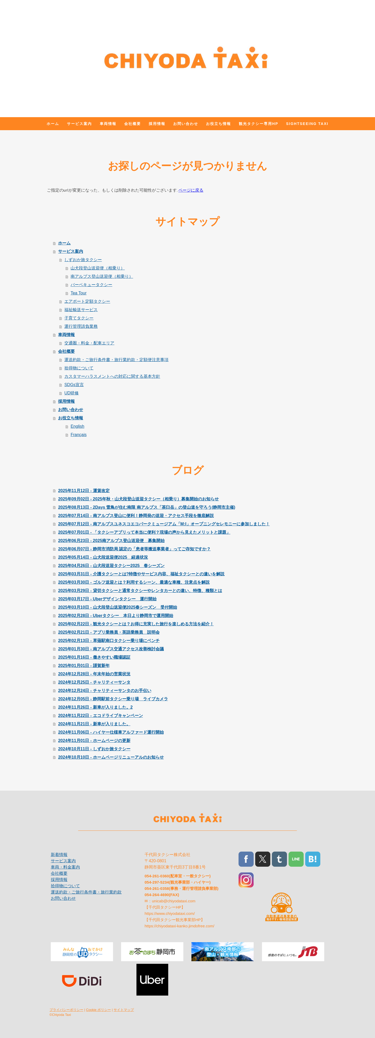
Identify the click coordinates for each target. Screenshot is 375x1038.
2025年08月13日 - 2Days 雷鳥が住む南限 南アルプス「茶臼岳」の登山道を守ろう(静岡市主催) (146, 507)
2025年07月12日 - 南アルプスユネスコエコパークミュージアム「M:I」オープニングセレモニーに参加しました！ (164, 524)
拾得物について (78, 368)
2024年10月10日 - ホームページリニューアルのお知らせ (111, 757)
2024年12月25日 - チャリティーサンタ (94, 682)
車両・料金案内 (65, 867)
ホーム (53, 124)
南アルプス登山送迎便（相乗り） (102, 276)
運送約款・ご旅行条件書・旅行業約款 (86, 892)
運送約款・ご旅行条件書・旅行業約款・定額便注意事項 (116, 359)
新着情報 (59, 854)
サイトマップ (124, 1010)
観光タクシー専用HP (258, 124)
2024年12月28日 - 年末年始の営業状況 (94, 674)
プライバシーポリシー (66, 1010)
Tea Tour (78, 293)
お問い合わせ (185, 124)
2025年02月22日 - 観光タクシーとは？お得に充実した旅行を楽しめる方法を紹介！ (136, 624)
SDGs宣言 (74, 384)
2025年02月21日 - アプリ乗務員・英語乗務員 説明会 (108, 632)
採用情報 (157, 124)
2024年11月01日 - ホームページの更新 (94, 740)
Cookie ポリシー (98, 1010)
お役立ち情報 (218, 124)
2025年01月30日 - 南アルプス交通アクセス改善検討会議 (111, 649)
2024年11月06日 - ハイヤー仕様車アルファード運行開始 (111, 732)
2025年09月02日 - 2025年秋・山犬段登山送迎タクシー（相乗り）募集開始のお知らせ (138, 499)
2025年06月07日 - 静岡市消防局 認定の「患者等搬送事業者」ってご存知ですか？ (134, 549)
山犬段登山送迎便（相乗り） (98, 268)
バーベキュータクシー (91, 284)
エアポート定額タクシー (87, 301)
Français (78, 434)
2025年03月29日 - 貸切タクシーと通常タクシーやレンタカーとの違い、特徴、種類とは (140, 590)
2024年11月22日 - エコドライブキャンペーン (100, 715)
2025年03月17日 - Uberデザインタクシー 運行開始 (107, 599)
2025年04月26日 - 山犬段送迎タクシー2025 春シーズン (111, 565)
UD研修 (71, 393)
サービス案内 (79, 124)
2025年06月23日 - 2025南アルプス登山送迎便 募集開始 (111, 540)
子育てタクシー (78, 318)
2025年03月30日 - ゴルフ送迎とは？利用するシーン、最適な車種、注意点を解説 (133, 582)
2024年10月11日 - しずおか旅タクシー (94, 749)
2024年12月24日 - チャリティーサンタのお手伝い (104, 690)
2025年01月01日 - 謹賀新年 (83, 665)
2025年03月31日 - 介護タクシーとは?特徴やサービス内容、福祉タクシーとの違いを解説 (141, 574)
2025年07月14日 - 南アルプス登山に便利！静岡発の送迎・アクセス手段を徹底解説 (136, 515)
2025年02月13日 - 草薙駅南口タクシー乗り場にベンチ (108, 640)
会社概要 (132, 124)
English (77, 426)
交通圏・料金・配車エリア (89, 343)
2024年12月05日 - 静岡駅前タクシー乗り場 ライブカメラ (113, 699)
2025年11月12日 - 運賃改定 (83, 490)
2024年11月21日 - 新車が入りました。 (94, 724)
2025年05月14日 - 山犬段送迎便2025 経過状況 (103, 557)
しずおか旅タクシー (83, 259)
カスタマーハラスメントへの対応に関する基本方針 (112, 376)
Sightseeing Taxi (307, 124)
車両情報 (108, 124)
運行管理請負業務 (81, 326)
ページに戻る (190, 190)
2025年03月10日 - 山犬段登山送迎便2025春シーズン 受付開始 (117, 607)
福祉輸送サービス (81, 309)
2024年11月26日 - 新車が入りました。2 (95, 707)
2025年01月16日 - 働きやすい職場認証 (94, 657)
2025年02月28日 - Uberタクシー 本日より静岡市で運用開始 (115, 615)
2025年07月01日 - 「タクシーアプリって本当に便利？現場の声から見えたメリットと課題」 (144, 532)
